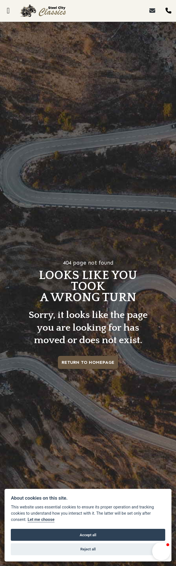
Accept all (88, 535)
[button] (161, 551)
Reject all (88, 549)
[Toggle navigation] (8, 11)
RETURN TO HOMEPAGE (88, 362)
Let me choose (41, 519)
